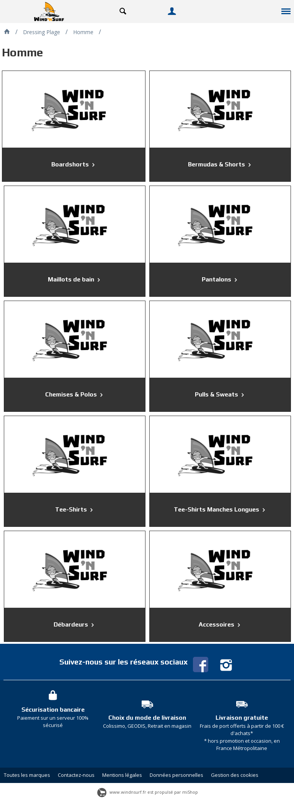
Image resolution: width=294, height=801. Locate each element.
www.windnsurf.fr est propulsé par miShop (147, 792)
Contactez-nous (76, 774)
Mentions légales (122, 774)
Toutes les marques (27, 774)
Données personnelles (176, 774)
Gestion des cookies (234, 774)
